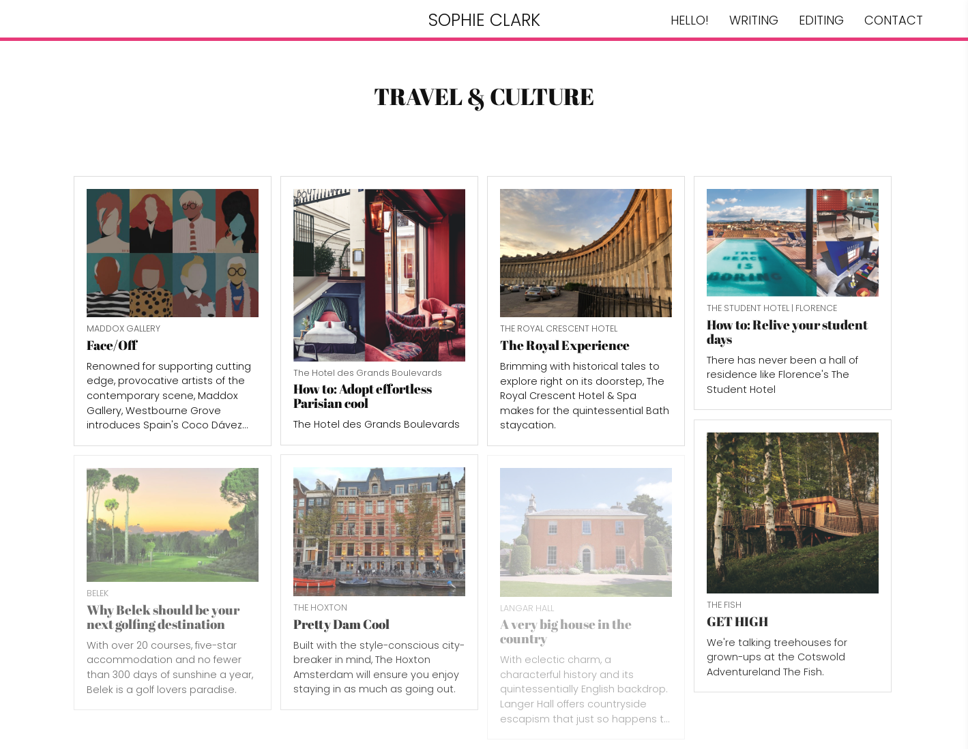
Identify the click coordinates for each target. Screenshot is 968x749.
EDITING (821, 20)
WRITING (753, 20)
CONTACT (893, 20)
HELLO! (690, 20)
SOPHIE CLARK (484, 20)
